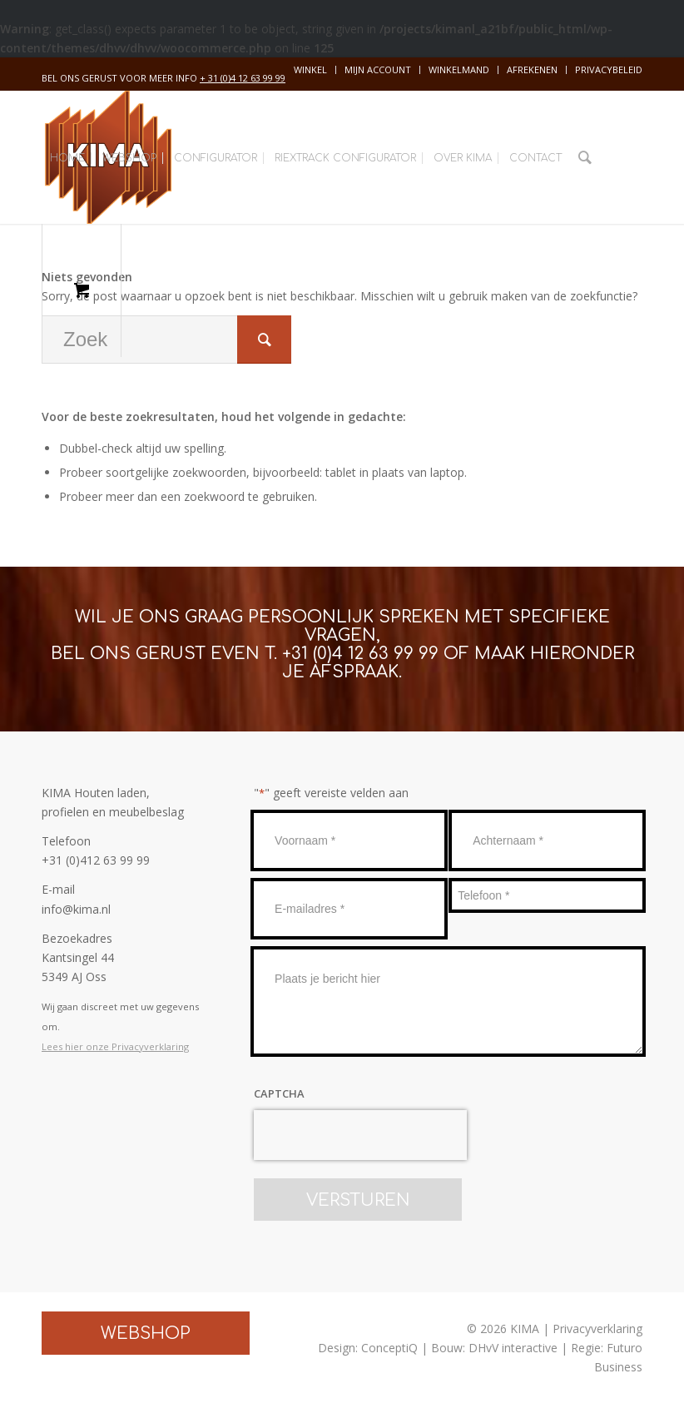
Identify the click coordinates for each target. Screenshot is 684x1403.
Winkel (310, 69)
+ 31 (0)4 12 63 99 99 (242, 78)
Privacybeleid (608, 69)
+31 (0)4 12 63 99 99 (360, 653)
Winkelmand (459, 69)
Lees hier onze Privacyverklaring (115, 1046)
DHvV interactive (513, 1348)
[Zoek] (585, 157)
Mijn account (377, 69)
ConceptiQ (389, 1348)
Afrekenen (532, 69)
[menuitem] (310, 70)
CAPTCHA (279, 1093)
